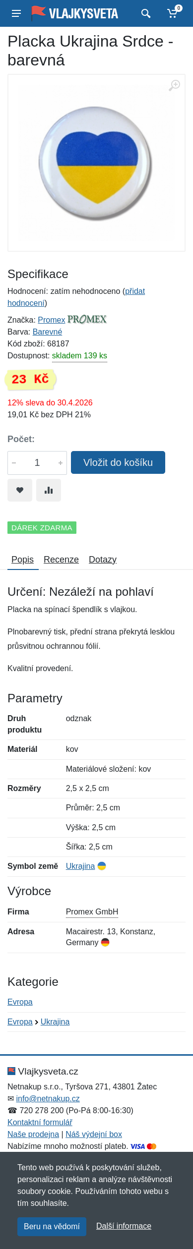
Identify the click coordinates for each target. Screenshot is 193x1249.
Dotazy (103, 560)
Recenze (61, 560)
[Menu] (16, 13)
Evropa (20, 1002)
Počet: (21, 439)
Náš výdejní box (93, 1134)
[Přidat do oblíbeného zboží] (19, 490)
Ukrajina (80, 866)
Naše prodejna (33, 1134)
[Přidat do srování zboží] (48, 490)
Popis (22, 560)
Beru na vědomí (52, 1226)
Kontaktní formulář (39, 1122)
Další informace (123, 1226)
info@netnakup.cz (47, 1098)
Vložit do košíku (118, 462)
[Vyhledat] (144, 13)
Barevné (48, 332)
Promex (51, 320)
